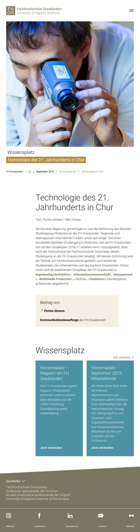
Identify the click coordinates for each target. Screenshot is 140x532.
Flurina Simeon (54, 311)
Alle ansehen (122, 357)
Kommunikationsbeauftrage (59, 320)
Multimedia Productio (54, 279)
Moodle (130, 526)
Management (123, 274)
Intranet (102, 526)
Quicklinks (13, 481)
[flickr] (131, 515)
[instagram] (8, 515)
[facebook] (39, 515)
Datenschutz (72, 526)
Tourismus (97, 279)
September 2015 (45, 171)
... (29, 171)
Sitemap (10, 526)
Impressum (39, 526)
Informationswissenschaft (92, 274)
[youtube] (100, 515)
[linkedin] (70, 515)
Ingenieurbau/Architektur (53, 274)
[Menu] (131, 10)
